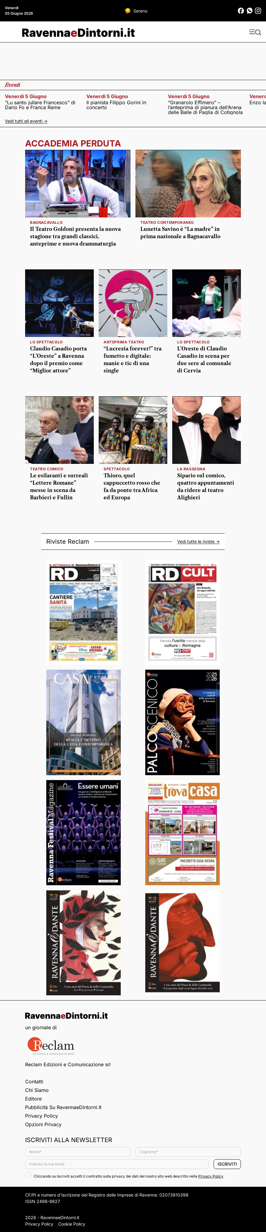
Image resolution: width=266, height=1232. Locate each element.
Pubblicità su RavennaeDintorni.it (63, 1107)
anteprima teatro (124, 342)
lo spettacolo (46, 342)
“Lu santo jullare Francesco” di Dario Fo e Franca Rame (40, 105)
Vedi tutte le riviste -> (198, 541)
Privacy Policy (41, 1116)
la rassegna (191, 469)
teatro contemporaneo (167, 222)
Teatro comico (46, 469)
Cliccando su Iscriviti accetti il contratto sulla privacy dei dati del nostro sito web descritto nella (124, 1176)
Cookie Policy (71, 1223)
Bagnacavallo (46, 222)
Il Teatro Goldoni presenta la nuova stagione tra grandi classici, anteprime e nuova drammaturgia (75, 236)
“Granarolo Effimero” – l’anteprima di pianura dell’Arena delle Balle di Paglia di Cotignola (205, 107)
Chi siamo (37, 1090)
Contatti (34, 1081)
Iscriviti (227, 1164)
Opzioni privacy (43, 1124)
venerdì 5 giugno (26, 96)
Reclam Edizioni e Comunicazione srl (68, 1064)
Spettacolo (117, 469)
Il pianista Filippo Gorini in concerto (116, 105)
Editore (33, 1099)
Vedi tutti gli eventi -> (26, 121)
